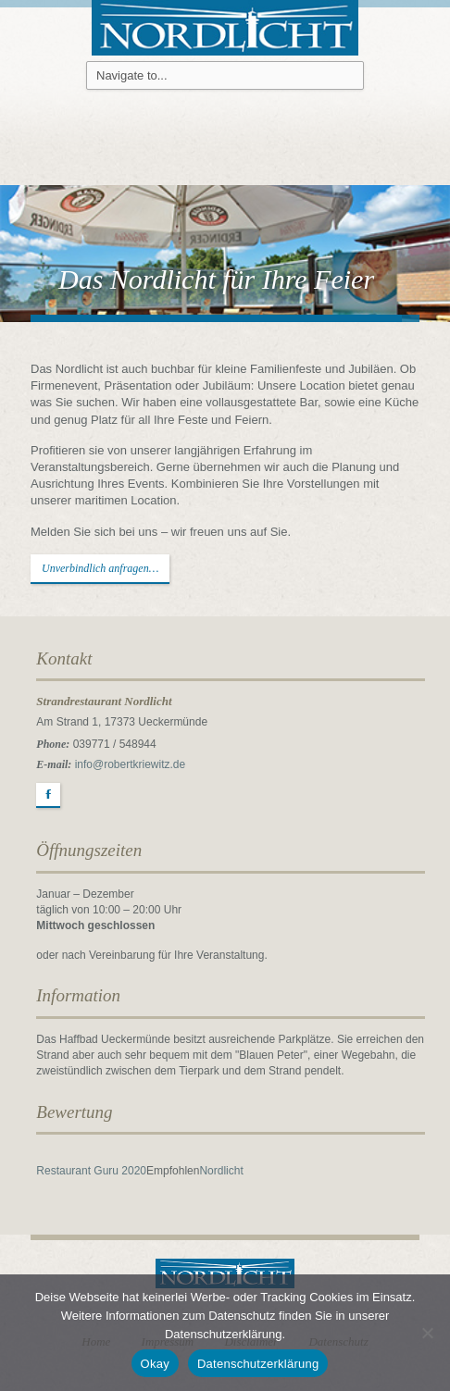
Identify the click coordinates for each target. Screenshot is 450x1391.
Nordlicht (221, 1170)
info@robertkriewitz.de (130, 764)
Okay (155, 1364)
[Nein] (427, 1332)
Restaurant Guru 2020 (91, 1170)
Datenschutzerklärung (258, 1364)
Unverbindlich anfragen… (100, 568)
